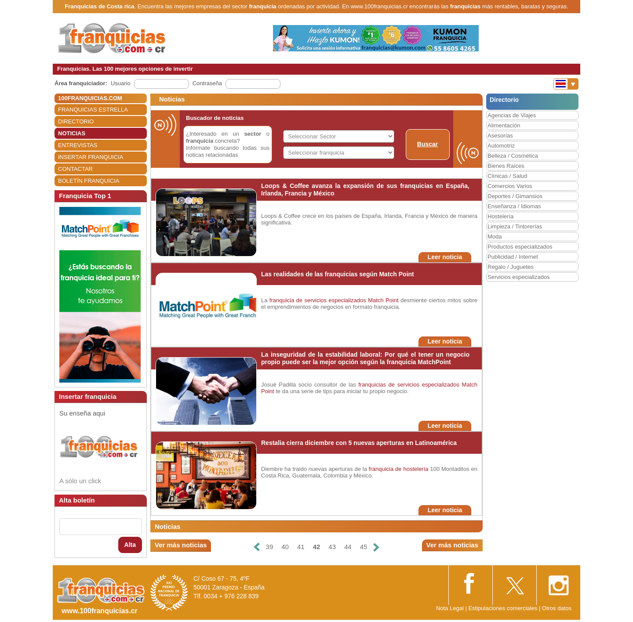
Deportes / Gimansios (514, 196)
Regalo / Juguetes (510, 267)
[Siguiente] (376, 547)
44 (348, 546)
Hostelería (500, 216)
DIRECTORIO (76, 121)
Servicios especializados (518, 277)
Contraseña (207, 83)
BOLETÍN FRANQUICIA (88, 180)
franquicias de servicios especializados (408, 384)
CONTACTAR (75, 169)
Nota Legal (450, 608)
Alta (130, 544)
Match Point (383, 300)
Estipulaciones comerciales (503, 608)
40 (285, 546)
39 (269, 546)
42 (316, 546)
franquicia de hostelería (399, 469)
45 (363, 546)
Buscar (427, 144)
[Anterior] (256, 547)
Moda (494, 236)
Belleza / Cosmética (512, 155)
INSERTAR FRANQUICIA (90, 157)
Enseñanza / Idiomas (514, 206)
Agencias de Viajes (511, 115)
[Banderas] (565, 84)
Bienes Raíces (505, 166)
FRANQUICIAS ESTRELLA (93, 109)
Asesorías (500, 135)
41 (301, 546)
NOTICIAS (71, 133)
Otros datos (556, 608)
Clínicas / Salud (507, 176)
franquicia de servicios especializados (317, 300)
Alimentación (503, 125)
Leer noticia (445, 256)
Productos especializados (519, 246)
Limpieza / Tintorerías (514, 226)
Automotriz (501, 145)
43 (332, 546)
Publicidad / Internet (512, 256)
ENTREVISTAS (77, 145)
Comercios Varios (509, 186)
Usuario (121, 83)
